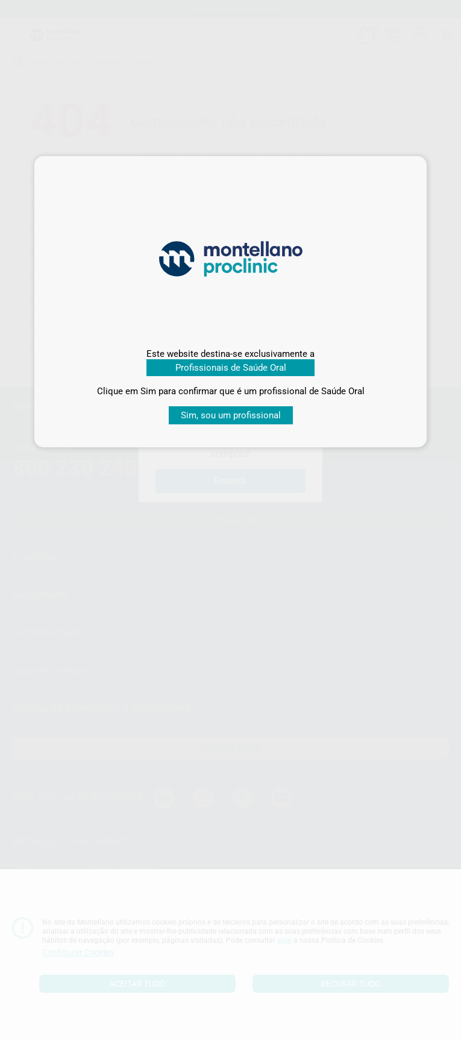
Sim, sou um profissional (231, 415)
